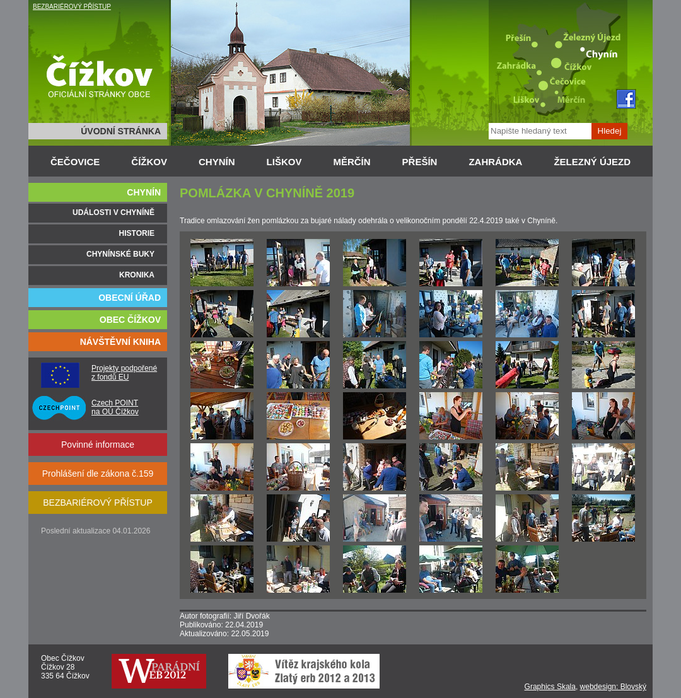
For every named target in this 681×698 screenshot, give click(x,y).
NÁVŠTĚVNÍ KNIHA (120, 342)
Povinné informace (97, 444)
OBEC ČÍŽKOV (130, 320)
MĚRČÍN (351, 161)
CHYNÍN (217, 161)
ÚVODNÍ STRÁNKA (121, 131)
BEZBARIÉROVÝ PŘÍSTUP (72, 6)
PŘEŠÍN (420, 161)
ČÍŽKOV (149, 161)
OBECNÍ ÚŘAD (129, 298)
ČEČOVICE (75, 161)
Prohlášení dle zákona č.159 (98, 473)
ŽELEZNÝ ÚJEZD (592, 161)
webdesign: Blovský (613, 686)
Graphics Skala (550, 686)
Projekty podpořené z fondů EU (124, 372)
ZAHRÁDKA (495, 161)
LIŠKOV (284, 161)
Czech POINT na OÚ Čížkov (115, 407)
